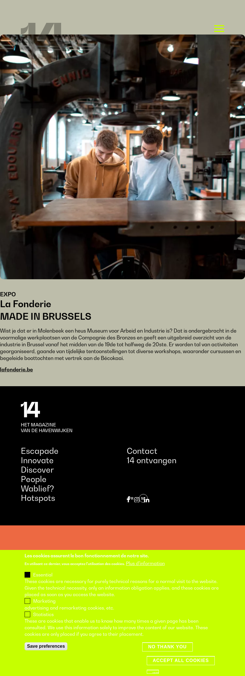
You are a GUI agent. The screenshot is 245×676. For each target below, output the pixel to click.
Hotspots (38, 498)
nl (143, 498)
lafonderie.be (16, 370)
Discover (37, 469)
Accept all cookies (181, 670)
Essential (43, 585)
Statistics (43, 625)
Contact (142, 451)
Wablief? (37, 488)
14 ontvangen (151, 460)
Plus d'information (145, 573)
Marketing (44, 611)
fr (131, 498)
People (34, 479)
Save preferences (46, 656)
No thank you (167, 656)
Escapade (40, 451)
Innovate (37, 460)
